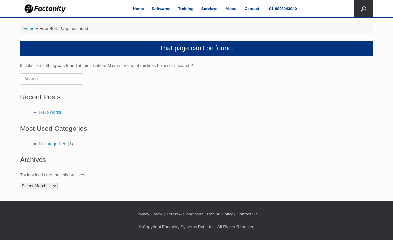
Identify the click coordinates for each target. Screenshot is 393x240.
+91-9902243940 (282, 9)
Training (186, 9)
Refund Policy (220, 214)
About (231, 9)
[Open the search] (363, 8)
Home (138, 9)
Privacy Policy (148, 214)
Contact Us (246, 214)
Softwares (161, 9)
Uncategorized (53, 143)
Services (209, 9)
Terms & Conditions (184, 214)
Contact (252, 9)
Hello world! (50, 112)
